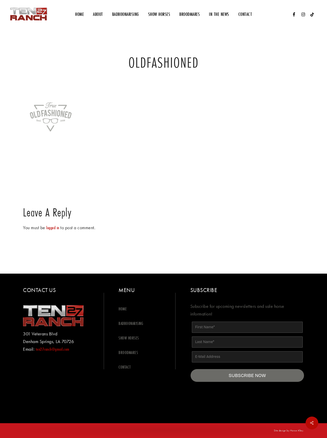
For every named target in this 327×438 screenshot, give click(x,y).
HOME (123, 309)
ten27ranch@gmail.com (52, 349)
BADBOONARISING (131, 323)
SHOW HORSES (129, 338)
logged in (52, 227)
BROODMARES (128, 352)
